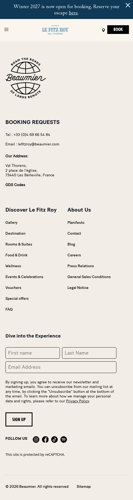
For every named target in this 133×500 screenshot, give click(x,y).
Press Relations (80, 266)
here (73, 13)
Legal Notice (78, 287)
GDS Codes (15, 185)
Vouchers (13, 287)
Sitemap (84, 486)
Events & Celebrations (24, 277)
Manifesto (76, 222)
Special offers (17, 298)
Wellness (13, 266)
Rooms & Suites (18, 244)
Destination (15, 233)
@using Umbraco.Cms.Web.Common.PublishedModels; (66, 250)
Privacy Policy (77, 401)
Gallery (11, 222)
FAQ (9, 309)
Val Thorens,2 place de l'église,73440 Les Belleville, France (29, 170)
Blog (71, 244)
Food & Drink (16, 255)
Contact (74, 233)
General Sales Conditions (89, 277)
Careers (74, 255)
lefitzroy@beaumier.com (38, 144)
